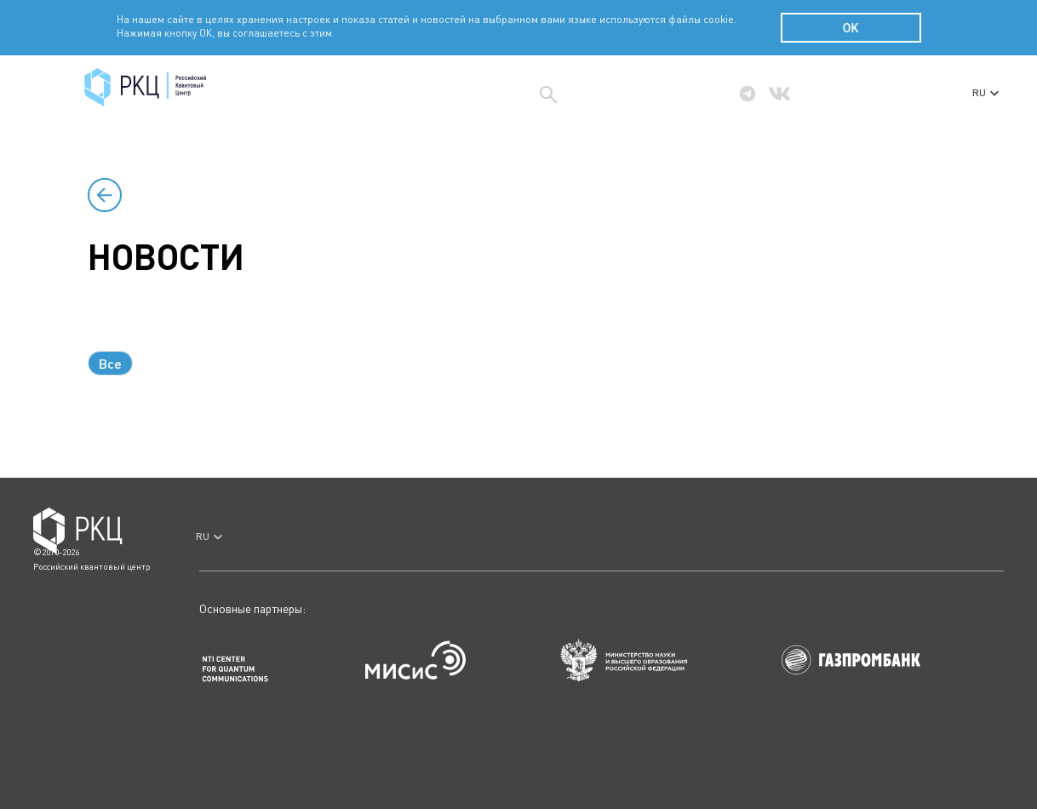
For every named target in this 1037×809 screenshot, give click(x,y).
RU (985, 92)
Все (110, 363)
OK (851, 28)
